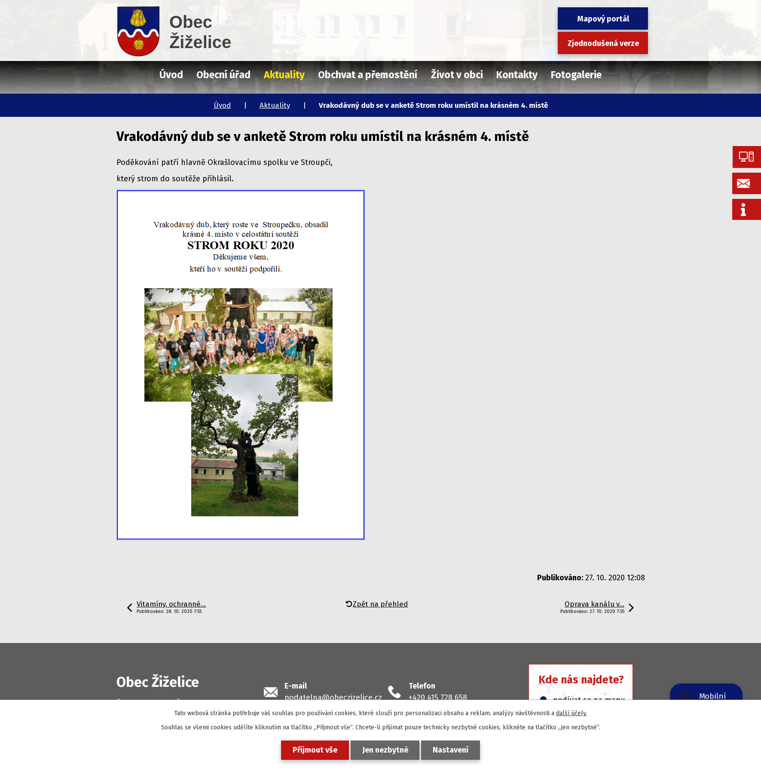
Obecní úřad (223, 75)
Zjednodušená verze (603, 43)
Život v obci (457, 75)
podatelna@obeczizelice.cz (333, 697)
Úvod (222, 105)
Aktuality (275, 105)
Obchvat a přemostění (367, 75)
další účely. (571, 713)
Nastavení (451, 750)
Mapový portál (603, 19)
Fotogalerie (576, 75)
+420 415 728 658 (438, 697)
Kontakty (517, 75)
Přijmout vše (315, 750)
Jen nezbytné (385, 750)
